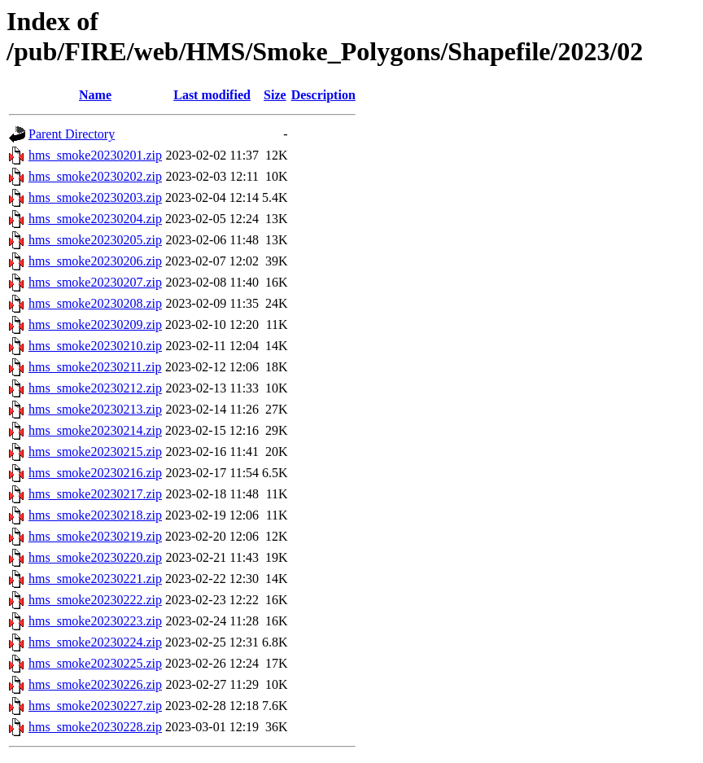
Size (275, 95)
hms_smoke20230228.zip (95, 727)
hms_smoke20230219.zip (95, 536)
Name (95, 95)
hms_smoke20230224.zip (95, 642)
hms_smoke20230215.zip (95, 451)
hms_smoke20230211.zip (94, 367)
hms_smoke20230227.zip (95, 706)
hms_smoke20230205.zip (95, 240)
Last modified (212, 95)
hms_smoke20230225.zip (95, 663)
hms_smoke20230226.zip (95, 684)
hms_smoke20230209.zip (95, 324)
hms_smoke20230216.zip (95, 473)
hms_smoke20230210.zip (95, 346)
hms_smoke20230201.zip (95, 155)
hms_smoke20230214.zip (95, 430)
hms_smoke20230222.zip (95, 600)
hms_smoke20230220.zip (95, 557)
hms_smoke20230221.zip (95, 578)
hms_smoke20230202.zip (95, 176)
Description (323, 95)
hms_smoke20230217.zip (95, 494)
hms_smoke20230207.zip (95, 282)
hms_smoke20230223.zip (95, 621)
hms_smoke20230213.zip (95, 409)
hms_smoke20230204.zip (95, 219)
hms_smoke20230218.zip (95, 515)
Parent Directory (71, 134)
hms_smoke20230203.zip (95, 197)
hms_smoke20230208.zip (95, 303)
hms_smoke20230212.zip (95, 388)
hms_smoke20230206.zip (95, 261)
